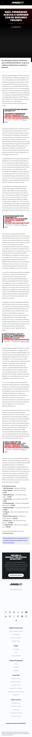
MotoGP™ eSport (16, 685)
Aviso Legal (16, 709)
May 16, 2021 (25, 341)
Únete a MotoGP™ (16, 656)
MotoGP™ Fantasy (16, 678)
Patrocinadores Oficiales (16, 631)
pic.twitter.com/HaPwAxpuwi (16, 340)
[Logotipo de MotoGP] (18, 2)
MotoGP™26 (16, 695)
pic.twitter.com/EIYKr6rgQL (17, 118)
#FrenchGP (16, 116)
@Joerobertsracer (12, 219)
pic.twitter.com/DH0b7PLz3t (17, 223)
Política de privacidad (16, 713)
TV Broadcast (16, 634)
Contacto (16, 649)
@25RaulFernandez (12, 115)
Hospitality (16, 667)
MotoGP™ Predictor (16, 682)
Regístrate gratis (16, 575)
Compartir (16, 27)
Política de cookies (16, 706)
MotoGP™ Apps (16, 641)
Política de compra (16, 716)
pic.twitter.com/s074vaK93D (16, 448)
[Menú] (2, 2)
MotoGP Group (16, 703)
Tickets (16, 664)
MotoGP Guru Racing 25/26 (16, 691)
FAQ (16, 652)
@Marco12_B (8, 335)
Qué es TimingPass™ (16, 638)
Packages (16, 670)
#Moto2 (8, 116)
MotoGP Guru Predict (16, 688)
